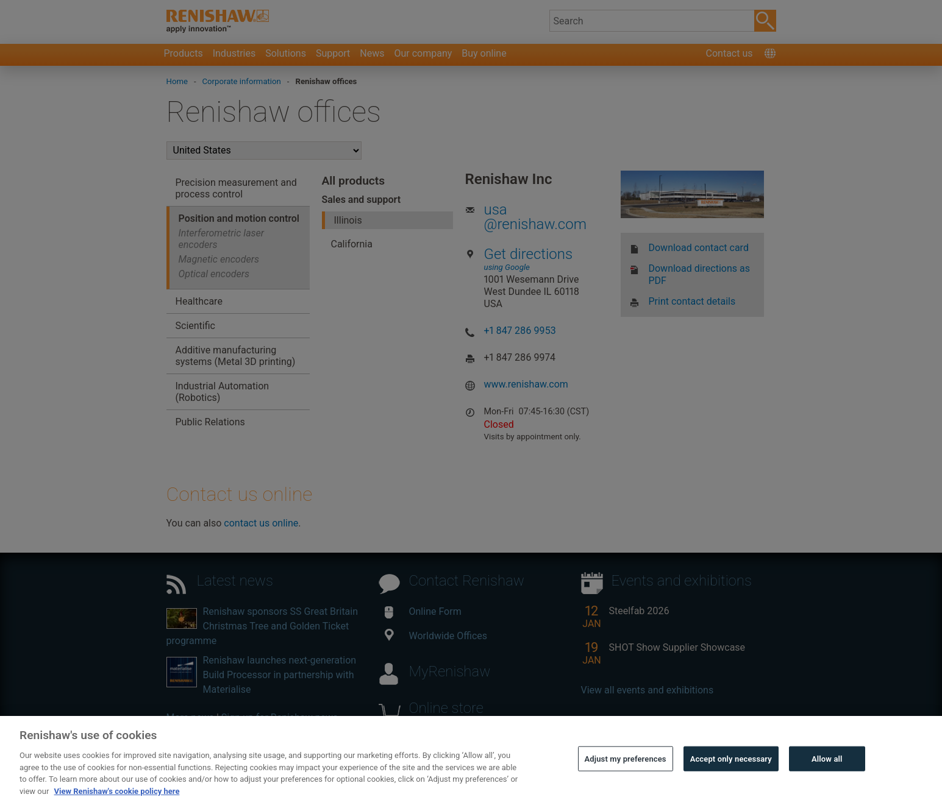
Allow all (827, 772)
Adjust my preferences (625, 772)
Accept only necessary (731, 772)
